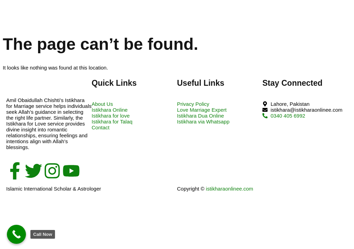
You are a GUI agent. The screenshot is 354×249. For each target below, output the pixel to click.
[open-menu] (340, 13)
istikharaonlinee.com (229, 189)
